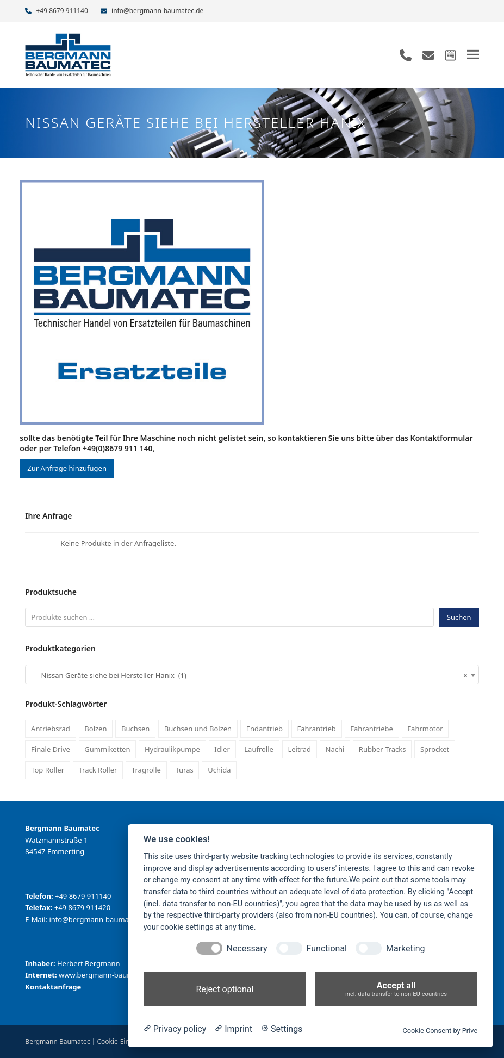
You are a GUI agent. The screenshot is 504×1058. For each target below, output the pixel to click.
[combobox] (251, 674)
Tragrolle (146, 770)
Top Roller (47, 770)
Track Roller (98, 770)
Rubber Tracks (382, 749)
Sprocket (434, 749)
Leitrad (299, 749)
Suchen (459, 617)
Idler (221, 749)
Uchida (219, 770)
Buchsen (135, 728)
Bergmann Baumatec (57, 1041)
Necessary (247, 948)
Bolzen (95, 728)
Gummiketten (107, 749)
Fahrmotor (425, 728)
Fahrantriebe (371, 728)
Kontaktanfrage (53, 987)
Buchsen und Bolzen (198, 728)
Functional (327, 948)
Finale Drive (50, 749)
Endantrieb (264, 728)
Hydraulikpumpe (172, 749)
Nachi (335, 749)
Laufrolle (258, 749)
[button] (473, 54)
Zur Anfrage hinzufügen (67, 468)
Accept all (396, 989)
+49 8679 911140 (62, 10)
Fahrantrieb (316, 728)
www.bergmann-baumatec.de (108, 975)
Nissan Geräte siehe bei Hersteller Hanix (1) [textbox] (248, 675)
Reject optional (224, 989)
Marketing (405, 948)
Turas (184, 770)
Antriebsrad (50, 728)
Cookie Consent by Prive (439, 1030)
